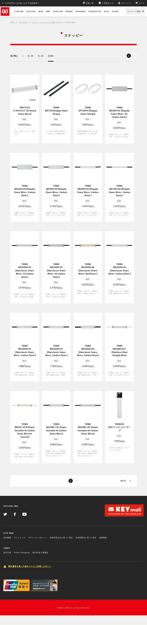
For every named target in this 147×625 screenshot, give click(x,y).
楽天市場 (7, 553)
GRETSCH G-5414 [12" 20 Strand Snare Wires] (24, 110)
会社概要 (7, 538)
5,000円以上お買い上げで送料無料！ (22, 3)
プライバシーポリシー (37, 538)
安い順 (30, 56)
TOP (12, 22)
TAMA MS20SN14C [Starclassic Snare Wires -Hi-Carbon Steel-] (24, 270)
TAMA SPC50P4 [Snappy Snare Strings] (88, 110)
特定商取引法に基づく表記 (61, 538)
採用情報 (103, 538)
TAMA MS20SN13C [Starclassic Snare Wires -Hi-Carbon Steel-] (56, 270)
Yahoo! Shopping (22, 553)
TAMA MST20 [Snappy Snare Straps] (56, 110)
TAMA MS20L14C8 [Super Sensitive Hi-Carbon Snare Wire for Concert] (24, 430)
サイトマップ (19, 538)
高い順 (40, 56)
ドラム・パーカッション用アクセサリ (47, 22)
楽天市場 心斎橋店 (40, 553)
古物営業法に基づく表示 (86, 538)
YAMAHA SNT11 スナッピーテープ (119, 427)
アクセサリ (23, 22)
